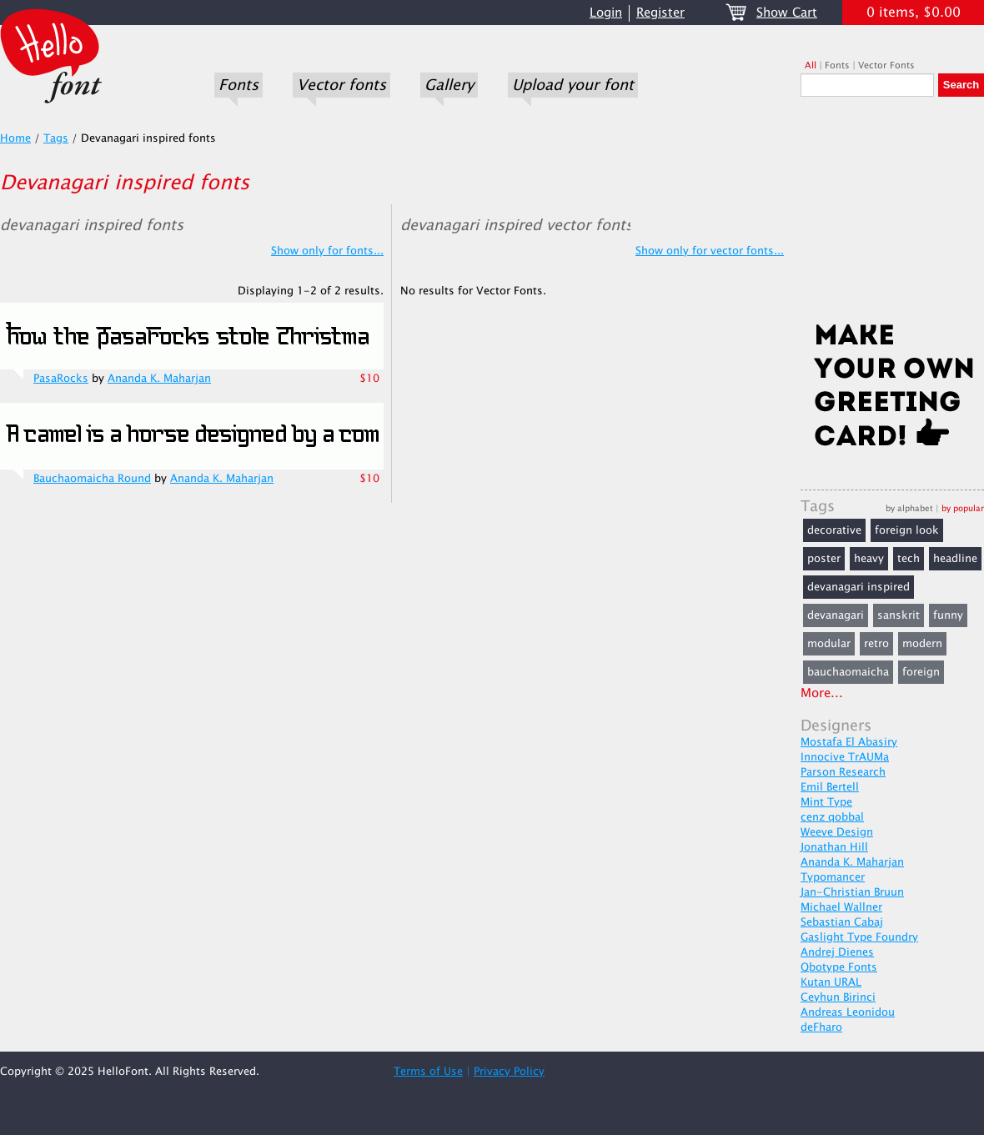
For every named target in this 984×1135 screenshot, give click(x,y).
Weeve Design (837, 832)
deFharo (821, 1027)
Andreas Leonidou (848, 1012)
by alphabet (909, 508)
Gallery (449, 85)
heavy (869, 558)
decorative (834, 530)
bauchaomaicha (848, 672)
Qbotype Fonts (839, 967)
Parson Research (843, 772)
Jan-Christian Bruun (852, 892)
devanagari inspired (858, 587)
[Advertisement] (892, 214)
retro (876, 643)
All (810, 65)
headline (955, 558)
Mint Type (826, 802)
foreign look (907, 530)
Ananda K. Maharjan (159, 378)
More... (822, 693)
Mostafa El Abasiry (849, 742)
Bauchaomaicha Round (92, 478)
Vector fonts (341, 85)
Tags (55, 138)
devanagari (835, 615)
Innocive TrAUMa (845, 757)
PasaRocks (60, 378)
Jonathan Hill (834, 847)
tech (908, 558)
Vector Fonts (886, 65)
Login (606, 13)
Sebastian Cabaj (842, 922)
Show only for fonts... (327, 251)
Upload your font (573, 85)
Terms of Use (428, 1071)
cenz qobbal (832, 817)
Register (660, 13)
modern (922, 643)
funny (948, 615)
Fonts (238, 85)
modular (829, 643)
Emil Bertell (830, 787)
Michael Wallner (841, 907)
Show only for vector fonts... (709, 251)
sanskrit (898, 615)
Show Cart (786, 13)
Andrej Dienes (837, 952)
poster (824, 558)
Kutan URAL (831, 982)
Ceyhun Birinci (838, 997)
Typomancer (833, 877)
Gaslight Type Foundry (859, 937)
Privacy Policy (509, 1071)
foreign (921, 672)
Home (15, 138)
